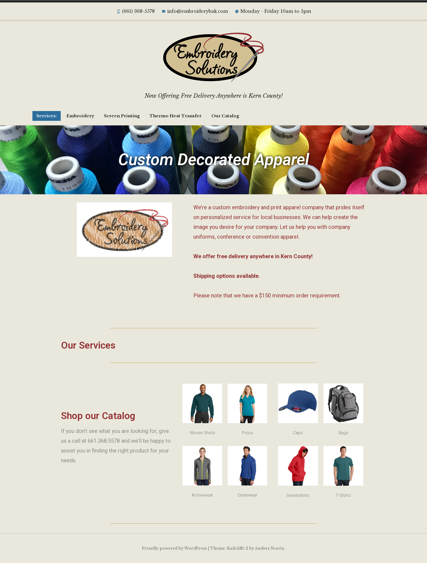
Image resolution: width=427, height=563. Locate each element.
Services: (46, 115)
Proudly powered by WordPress (174, 548)
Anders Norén (269, 548)
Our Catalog (225, 115)
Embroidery (80, 115)
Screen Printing (122, 115)
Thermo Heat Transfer (176, 115)
